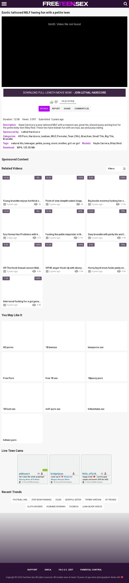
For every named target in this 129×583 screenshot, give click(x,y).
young (46, 143)
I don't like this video (56, 102)
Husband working (56, 506)
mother (62, 143)
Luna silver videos (92, 506)
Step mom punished (42, 500)
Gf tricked (110, 500)
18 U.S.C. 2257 (65, 569)
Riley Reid (116, 143)
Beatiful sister (73, 500)
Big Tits (109, 136)
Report (56, 108)
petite (39, 143)
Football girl (20, 500)
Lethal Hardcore (30, 132)
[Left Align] (5, 4)
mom (54, 143)
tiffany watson (93, 500)
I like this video (51, 102)
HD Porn (23, 136)
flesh (58, 500)
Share (67, 108)
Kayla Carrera (101, 143)
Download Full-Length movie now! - (64, 92)
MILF (53, 136)
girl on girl (74, 143)
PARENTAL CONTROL (91, 569)
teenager (30, 143)
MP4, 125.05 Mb (26, 147)
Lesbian (45, 136)
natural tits (17, 143)
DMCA (48, 569)
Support (32, 569)
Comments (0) (82, 108)
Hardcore (34, 136)
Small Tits (98, 136)
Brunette (8, 139)
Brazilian (86, 136)
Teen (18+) (74, 136)
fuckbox (73, 506)
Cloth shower (34, 506)
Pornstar (62, 136)
